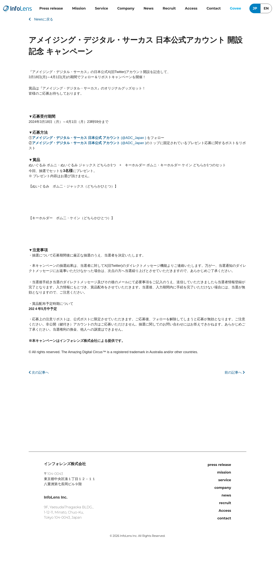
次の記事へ (39, 372)
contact (224, 518)
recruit (225, 503)
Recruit (169, 8)
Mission (79, 8)
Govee (235, 8)
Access (191, 8)
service (224, 480)
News (149, 8)
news (226, 495)
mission (224, 472)
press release (219, 465)
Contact (214, 8)
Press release (51, 8)
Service (101, 8)
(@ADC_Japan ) (89, 138)
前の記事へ (235, 372)
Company (125, 8)
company (222, 488)
